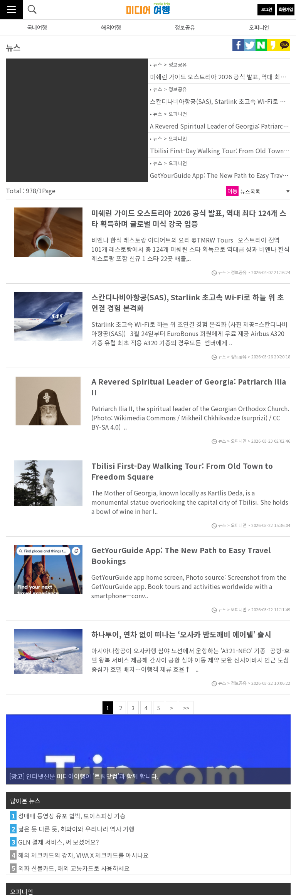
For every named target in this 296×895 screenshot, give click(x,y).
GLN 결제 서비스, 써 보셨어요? (58, 841)
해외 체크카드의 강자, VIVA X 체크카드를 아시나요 (83, 855)
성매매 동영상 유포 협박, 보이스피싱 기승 (72, 815)
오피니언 (259, 27)
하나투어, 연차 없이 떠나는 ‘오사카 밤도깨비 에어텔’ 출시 (181, 634)
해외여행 (111, 27)
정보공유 (185, 27)
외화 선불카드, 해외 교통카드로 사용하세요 (74, 868)
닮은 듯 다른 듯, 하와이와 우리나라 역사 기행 (76, 828)
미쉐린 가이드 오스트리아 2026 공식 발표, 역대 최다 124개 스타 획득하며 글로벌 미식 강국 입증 (188, 218)
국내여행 (37, 27)
